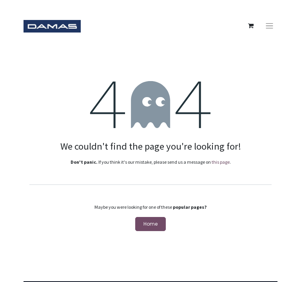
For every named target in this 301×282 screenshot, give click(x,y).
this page (221, 162)
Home (150, 224)
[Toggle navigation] (269, 26)
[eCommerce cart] (250, 25)
